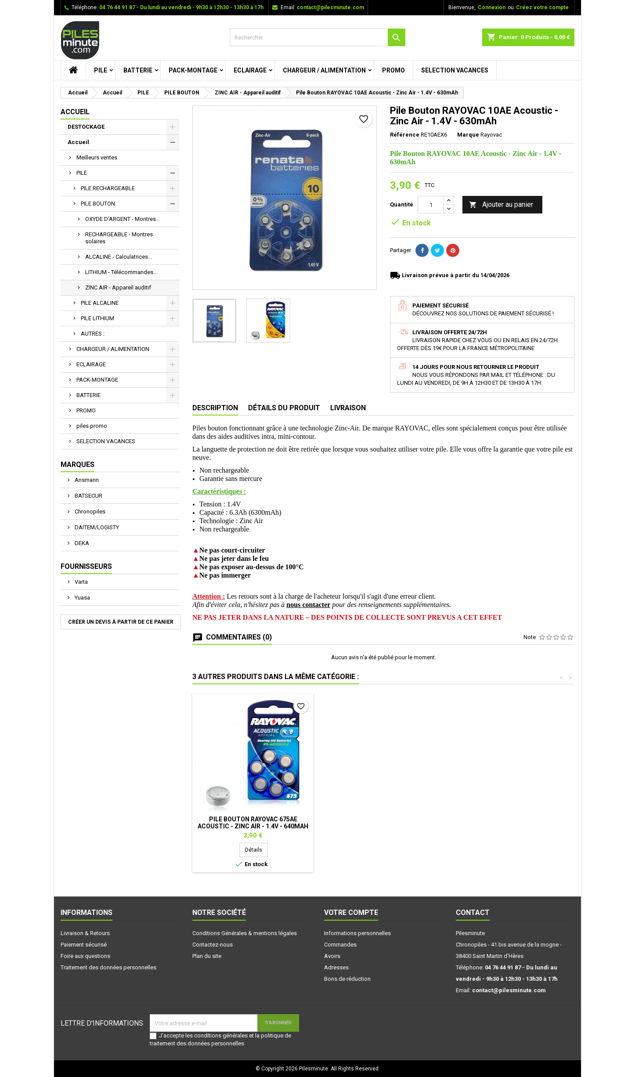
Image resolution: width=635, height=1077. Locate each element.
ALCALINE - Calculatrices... (118, 256)
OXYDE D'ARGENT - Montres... (122, 219)
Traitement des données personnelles (108, 967)
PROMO (393, 70)
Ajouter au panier (501, 205)
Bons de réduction (347, 979)
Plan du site (206, 956)
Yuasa (81, 597)
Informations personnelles (357, 933)
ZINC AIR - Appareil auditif (118, 287)
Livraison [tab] (348, 408)
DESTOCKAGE (86, 126)
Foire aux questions (85, 956)
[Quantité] (431, 204)
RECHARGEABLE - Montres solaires (119, 238)
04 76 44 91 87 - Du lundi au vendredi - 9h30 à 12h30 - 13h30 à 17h (181, 7)
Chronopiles (89, 511)
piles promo (91, 426)
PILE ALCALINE (100, 303)
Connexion (491, 7)
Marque (468, 134)
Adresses (336, 967)
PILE (100, 70)
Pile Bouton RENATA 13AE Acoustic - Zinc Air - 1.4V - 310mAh (383, 823)
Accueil (75, 112)
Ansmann (86, 480)
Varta (80, 581)
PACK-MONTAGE (193, 70)
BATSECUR (87, 495)
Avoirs (332, 956)
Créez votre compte (542, 7)
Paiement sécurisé (84, 944)
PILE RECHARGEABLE (108, 188)
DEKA (81, 543)
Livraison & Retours (85, 933)
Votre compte (351, 912)
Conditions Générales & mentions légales (244, 933)
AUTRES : (93, 333)
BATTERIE (137, 70)
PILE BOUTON (98, 203)
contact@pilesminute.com (330, 7)
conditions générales (221, 1035)
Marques (77, 464)
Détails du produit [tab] (284, 408)
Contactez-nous (212, 944)
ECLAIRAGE (250, 70)
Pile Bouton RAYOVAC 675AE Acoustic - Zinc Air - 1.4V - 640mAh (513, 823)
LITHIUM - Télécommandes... (121, 272)
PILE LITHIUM (97, 318)
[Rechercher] (317, 37)
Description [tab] (215, 408)
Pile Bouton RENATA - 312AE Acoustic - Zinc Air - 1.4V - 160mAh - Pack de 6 (253, 826)
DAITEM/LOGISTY (96, 527)
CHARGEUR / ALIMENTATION (324, 70)
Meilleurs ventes (96, 157)
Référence (404, 134)
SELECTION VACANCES (454, 70)
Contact (473, 912)
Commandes (340, 944)
